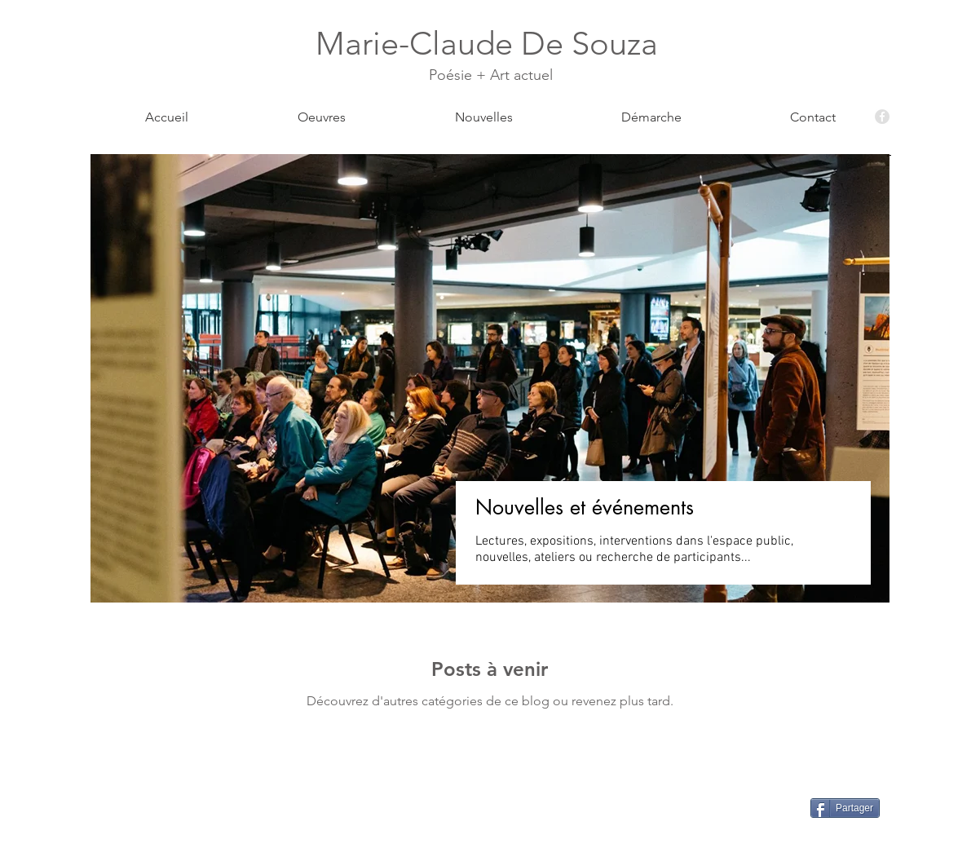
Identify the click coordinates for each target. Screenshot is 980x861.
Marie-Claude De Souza (491, 43)
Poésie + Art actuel (491, 75)
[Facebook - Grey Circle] (882, 116)
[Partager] (845, 808)
